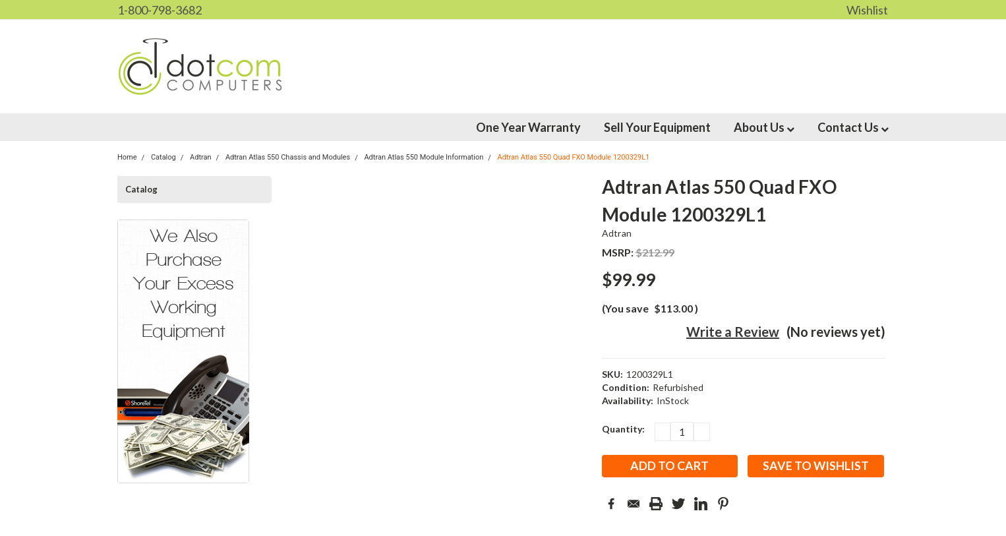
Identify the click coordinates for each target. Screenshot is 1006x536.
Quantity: (623, 428)
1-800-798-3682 (159, 10)
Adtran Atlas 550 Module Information (423, 157)
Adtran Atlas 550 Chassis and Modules (287, 157)
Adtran (617, 233)
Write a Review (732, 332)
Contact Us (853, 127)
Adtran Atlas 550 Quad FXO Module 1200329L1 (574, 157)
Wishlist (867, 10)
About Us (764, 127)
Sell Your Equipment (657, 127)
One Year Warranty (528, 127)
